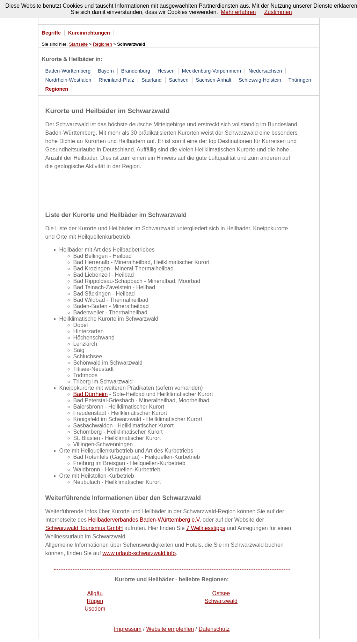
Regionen (102, 44)
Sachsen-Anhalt (214, 80)
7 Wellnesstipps (205, 528)
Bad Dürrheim (90, 394)
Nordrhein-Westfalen (68, 80)
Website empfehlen (170, 629)
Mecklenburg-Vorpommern (211, 71)
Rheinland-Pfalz (116, 80)
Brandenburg (135, 71)
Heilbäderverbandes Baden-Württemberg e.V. (144, 520)
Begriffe (51, 33)
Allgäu (94, 593)
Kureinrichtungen (89, 33)
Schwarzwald (221, 601)
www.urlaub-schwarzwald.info (139, 553)
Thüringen (300, 80)
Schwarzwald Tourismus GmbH (84, 528)
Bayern (106, 71)
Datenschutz (214, 629)
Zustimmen (278, 12)
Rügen (95, 601)
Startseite (78, 44)
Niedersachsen (265, 71)
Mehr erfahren (238, 12)
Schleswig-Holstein (260, 80)
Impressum (127, 629)
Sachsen (179, 80)
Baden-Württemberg (68, 71)
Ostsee (221, 593)
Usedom (95, 609)
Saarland (151, 80)
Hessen (166, 71)
